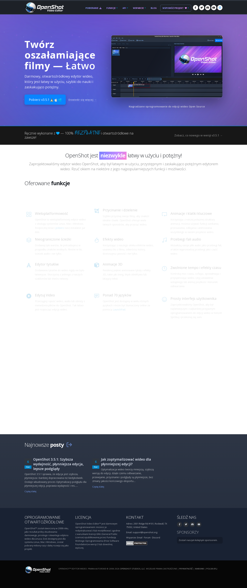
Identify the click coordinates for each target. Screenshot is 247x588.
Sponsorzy (188, 532)
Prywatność (186, 568)
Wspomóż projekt (175, 8)
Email (139, 537)
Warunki (199, 568)
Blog (154, 8)
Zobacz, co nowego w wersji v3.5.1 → (198, 135)
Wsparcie (138, 8)
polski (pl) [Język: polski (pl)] (211, 568)
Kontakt (135, 517)
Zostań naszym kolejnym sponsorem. (198, 540)
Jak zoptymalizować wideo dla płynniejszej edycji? (126, 461)
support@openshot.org (145, 532)
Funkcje (111, 8)
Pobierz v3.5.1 (45, 100)
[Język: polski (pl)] (219, 7)
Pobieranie (94, 8)
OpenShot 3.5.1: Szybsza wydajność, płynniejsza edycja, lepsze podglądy (58, 464)
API (124, 8)
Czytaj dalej (31, 491)
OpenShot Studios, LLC (132, 568)
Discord (156, 537)
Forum (147, 537)
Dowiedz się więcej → (82, 99)
